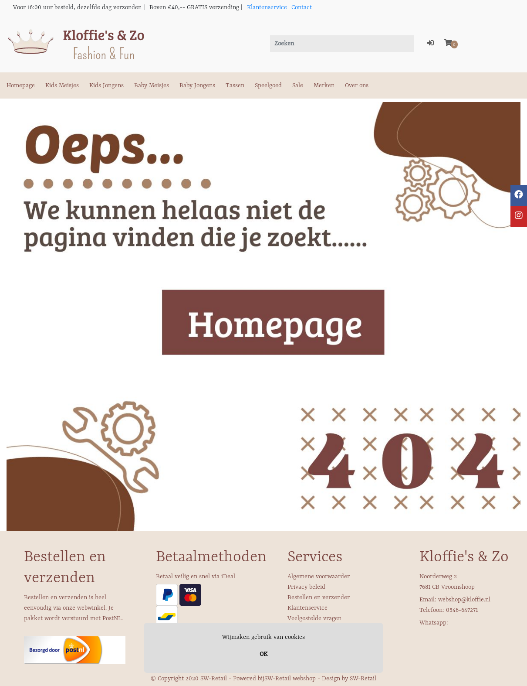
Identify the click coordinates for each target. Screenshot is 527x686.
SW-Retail (363, 678)
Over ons (356, 85)
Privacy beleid (306, 587)
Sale (297, 85)
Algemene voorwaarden (319, 576)
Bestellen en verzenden (319, 597)
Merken (324, 85)
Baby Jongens (197, 85)
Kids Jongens (106, 85)
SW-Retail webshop (290, 678)
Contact (301, 7)
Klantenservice (267, 7)
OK (263, 654)
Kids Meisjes (62, 85)
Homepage (21, 85)
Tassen (235, 85)
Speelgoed (268, 85)
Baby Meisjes (151, 85)
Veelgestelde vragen (314, 618)
